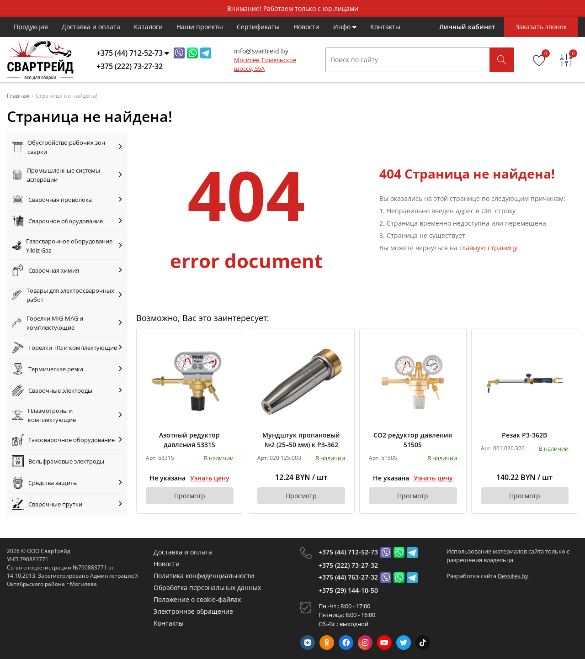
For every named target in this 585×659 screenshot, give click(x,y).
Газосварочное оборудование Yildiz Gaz (67, 245)
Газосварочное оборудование (67, 440)
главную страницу (488, 247)
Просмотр (189, 495)
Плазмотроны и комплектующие (67, 415)
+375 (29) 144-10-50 (348, 590)
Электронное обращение (193, 611)
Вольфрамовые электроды (58, 461)
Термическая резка (67, 369)
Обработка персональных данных (207, 587)
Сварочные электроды (67, 390)
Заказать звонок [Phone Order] (541, 26)
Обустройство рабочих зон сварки (67, 147)
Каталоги (148, 26)
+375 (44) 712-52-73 (348, 552)
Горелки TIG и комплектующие (67, 347)
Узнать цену (209, 478)
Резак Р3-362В (524, 435)
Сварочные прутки (67, 504)
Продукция (31, 26)
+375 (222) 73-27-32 (348, 565)
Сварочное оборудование (67, 221)
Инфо (344, 26)
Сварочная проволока (67, 200)
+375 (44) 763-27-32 (348, 577)
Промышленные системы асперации (67, 175)
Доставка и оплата (91, 26)
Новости (306, 26)
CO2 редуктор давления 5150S (412, 440)
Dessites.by (513, 576)
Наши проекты (199, 26)
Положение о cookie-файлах (197, 599)
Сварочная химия (67, 270)
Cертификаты (258, 26)
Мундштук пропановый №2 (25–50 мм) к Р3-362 (301, 440)
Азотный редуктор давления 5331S (189, 440)
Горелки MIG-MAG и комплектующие (67, 323)
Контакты (385, 26)
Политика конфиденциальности (204, 575)
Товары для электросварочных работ (67, 295)
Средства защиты (67, 483)
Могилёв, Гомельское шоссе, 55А (265, 64)
